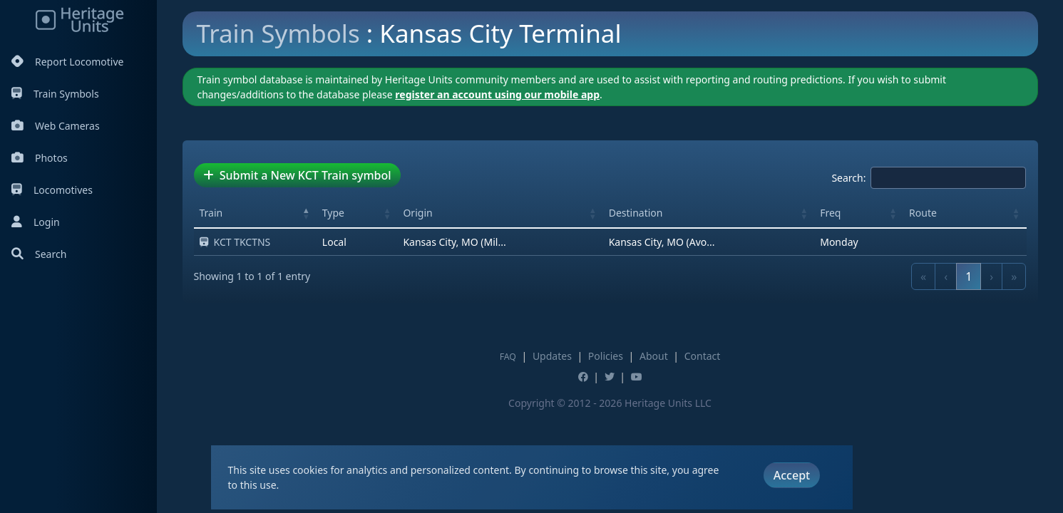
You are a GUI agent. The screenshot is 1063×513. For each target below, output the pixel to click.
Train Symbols (55, 93)
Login (35, 222)
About (654, 356)
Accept (792, 475)
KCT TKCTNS (235, 242)
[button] (306, 213)
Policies (605, 356)
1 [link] (968, 276)
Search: (848, 178)
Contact (702, 356)
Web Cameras (55, 126)
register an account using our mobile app (497, 94)
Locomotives (52, 190)
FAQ (508, 357)
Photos (39, 158)
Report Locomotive (67, 61)
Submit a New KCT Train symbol (297, 175)
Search (38, 254)
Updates (552, 356)
